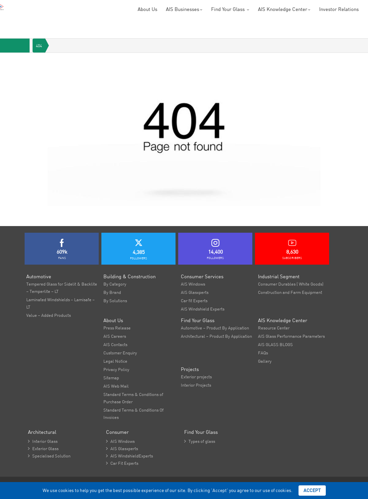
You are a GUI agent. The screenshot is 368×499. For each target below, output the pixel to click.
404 (39, 45)
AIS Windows (193, 284)
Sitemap (111, 377)
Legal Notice (115, 361)
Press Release (117, 327)
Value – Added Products (48, 315)
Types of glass (199, 441)
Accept (312, 490)
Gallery (265, 361)
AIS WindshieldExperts (129, 455)
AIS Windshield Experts (202, 309)
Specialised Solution (49, 455)
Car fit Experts (194, 300)
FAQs (263, 352)
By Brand (112, 292)
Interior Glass (43, 441)
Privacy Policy (116, 369)
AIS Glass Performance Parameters (291, 336)
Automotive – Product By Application (215, 327)
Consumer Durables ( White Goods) (290, 284)
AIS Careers (114, 336)
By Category (114, 284)
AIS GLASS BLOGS (275, 344)
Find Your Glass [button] (230, 9)
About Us (147, 9)
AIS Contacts (115, 344)
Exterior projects (196, 376)
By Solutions (115, 300)
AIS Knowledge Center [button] (284, 9)
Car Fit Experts (122, 463)
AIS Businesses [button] (184, 9)
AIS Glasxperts (194, 292)
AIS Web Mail (116, 386)
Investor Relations (339, 9)
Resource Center (274, 327)
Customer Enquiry (120, 352)
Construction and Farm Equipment (290, 292)
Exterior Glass (43, 448)
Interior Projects (196, 385)
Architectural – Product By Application (216, 336)
